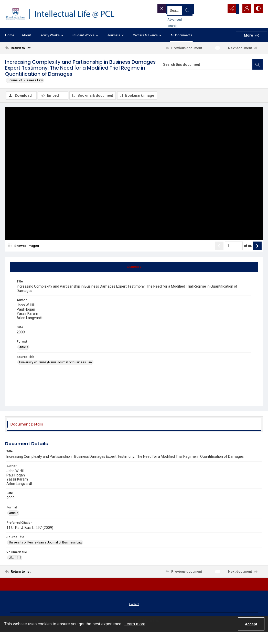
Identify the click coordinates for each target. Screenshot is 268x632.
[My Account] (245, 9)
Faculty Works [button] (52, 35)
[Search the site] (181, 9)
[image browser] (24, 246)
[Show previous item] (219, 246)
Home (9, 35)
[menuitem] (134, 604)
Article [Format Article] (23, 348)
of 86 (248, 246)
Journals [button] (116, 35)
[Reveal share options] (232, 9)
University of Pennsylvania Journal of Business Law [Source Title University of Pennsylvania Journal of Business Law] (55, 363)
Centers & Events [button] (148, 35)
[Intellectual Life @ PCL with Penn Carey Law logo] (63, 14)
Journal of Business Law (25, 80)
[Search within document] (257, 64)
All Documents (181, 35)
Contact (134, 604)
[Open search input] (219, 9)
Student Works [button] (86, 35)
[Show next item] (257, 246)
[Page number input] (234, 246)
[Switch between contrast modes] (258, 9)
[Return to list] (40, 48)
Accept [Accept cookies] (251, 624)
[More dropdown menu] (251, 35)
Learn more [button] (134, 624)
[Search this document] (206, 64)
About (26, 35)
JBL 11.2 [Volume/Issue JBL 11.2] (15, 558)
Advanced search (171, 18)
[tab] (134, 267)
